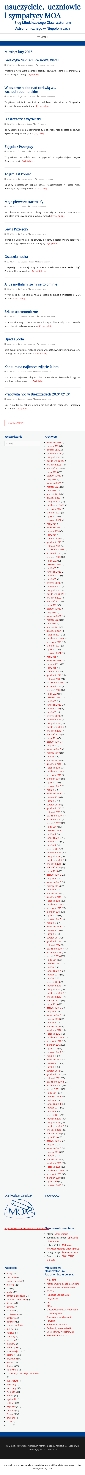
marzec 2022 (53, 619)
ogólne (10, 1354)
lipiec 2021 (52, 649)
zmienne (11, 1417)
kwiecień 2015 (54, 926)
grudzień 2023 (54, 542)
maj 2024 (51, 523)
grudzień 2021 (54, 630)
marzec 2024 (53, 531)
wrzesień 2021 (54, 642)
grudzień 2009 (54, 1163)
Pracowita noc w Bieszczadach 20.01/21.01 (38, 394)
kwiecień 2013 (54, 1015)
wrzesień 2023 (54, 553)
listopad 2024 (53, 501)
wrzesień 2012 (54, 1041)
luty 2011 (51, 1111)
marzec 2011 (53, 1107)
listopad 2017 (53, 812)
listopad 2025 (53, 457)
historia (10, 1284)
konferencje (13, 1314)
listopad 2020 (53, 679)
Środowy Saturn (70, 1252)
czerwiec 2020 (54, 697)
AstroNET (51, 1280)
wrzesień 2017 (54, 819)
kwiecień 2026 (54, 442)
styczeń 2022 (53, 627)
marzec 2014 (53, 974)
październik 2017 (55, 815)
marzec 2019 (53, 752)
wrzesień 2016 (54, 863)
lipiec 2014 (52, 959)
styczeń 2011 (53, 1115)
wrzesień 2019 (54, 730)
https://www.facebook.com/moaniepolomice (27, 1228)
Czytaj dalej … (34, 74)
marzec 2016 (53, 885)
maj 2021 (51, 656)
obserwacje (12, 1351)
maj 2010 (51, 1144)
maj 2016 (51, 878)
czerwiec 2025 (54, 475)
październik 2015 (55, 904)
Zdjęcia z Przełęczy (19, 146)
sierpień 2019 (54, 734)
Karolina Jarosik (26, 179)
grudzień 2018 (54, 763)
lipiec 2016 (52, 871)
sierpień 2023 (54, 557)
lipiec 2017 (52, 826)
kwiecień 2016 (54, 882)
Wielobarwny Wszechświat (60, 1331)
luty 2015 (51, 933)
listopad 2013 (53, 989)
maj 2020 (51, 701)
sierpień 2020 (54, 690)
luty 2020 (51, 712)
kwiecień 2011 (54, 1103)
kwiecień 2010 (54, 1148)
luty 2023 (51, 579)
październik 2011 (55, 1081)
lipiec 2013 (52, 1004)
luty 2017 (51, 845)
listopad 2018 (53, 767)
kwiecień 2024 (54, 527)
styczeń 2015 (53, 937)
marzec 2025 (53, 486)
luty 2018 (51, 800)
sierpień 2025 (54, 468)
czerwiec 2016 (54, 874)
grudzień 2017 (54, 808)
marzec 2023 (53, 575)
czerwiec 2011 (54, 1096)
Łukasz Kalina (26, 124)
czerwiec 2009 (54, 1185)
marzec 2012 (53, 1063)
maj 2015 (51, 922)
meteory (11, 1340)
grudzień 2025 (54, 453)
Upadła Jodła (14, 339)
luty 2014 (51, 978)
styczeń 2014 (53, 982)
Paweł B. (51, 1320)
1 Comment (41, 124)
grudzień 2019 (54, 719)
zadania (11, 1410)
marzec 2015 (53, 930)
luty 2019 (51, 756)
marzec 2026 (53, 446)
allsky (9, 1273)
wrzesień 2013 (54, 996)
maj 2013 (51, 1011)
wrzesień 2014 (54, 952)
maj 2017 (51, 834)
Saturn (10, 1362)
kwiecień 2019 (54, 749)
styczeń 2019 (53, 760)
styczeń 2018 (53, 804)
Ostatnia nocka (16, 256)
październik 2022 (55, 593)
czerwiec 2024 (54, 520)
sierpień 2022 (54, 601)
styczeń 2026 (53, 449)
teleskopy (11, 1384)
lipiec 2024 (52, 516)
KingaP (23, 206)
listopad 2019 (53, 723)
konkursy (11, 1321)
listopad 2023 (53, 546)
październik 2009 (55, 1170)
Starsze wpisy (16, 422)
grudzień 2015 (54, 896)
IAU (48, 1302)
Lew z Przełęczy (16, 229)
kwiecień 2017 (54, 837)
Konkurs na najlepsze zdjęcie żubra (31, 366)
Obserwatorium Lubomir (59, 1317)
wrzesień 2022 (54, 597)
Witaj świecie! (62, 1233)
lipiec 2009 (52, 1181)
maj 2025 (51, 479)
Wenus (10, 1395)
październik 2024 (55, 505)
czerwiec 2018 (54, 786)
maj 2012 (51, 1055)
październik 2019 (55, 727)
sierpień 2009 (54, 1177)
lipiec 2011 (52, 1092)
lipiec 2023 (52, 560)
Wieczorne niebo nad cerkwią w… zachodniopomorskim (30, 89)
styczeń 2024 (53, 538)
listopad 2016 (53, 856)
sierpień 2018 (54, 778)
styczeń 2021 (53, 671)
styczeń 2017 (53, 849)
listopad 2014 (53, 945)
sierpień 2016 (54, 867)
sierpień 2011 (54, 1089)
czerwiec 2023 (54, 564)
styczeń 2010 (53, 1159)
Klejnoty (11, 1303)
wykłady (11, 1403)
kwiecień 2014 (54, 970)
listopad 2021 (53, 634)
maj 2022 (51, 612)
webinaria (12, 1391)
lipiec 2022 (52, 605)
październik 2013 (55, 993)
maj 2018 (51, 789)
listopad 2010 (53, 1122)
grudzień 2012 (54, 1030)
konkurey (11, 1317)
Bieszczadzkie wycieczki (23, 119)
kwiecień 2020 (54, 704)
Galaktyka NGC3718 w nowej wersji (32, 60)
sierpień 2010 (54, 1133)
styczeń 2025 (53, 494)
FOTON (50, 1291)
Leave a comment (46, 65)
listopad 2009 (53, 1166)
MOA (49, 1306)
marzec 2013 (53, 1019)
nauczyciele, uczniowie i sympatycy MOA (42, 11)
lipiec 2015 (52, 915)
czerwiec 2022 (54, 608)
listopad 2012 (53, 1033)
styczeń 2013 (53, 1026)
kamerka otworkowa (17, 1299)
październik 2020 (55, 682)
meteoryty (12, 1347)
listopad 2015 (53, 900)
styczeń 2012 (53, 1070)
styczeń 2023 (53, 582)
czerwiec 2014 (54, 963)
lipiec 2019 (52, 738)
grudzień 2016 (54, 852)
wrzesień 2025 (54, 464)
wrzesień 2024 (54, 509)
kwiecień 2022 (54, 616)
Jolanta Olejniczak (27, 96)
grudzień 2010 (54, 1118)
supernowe (12, 1380)
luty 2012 (51, 1066)
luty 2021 (51, 667)
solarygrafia (12, 1369)
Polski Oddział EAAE (57, 1324)
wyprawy (11, 1406)
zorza (9, 1421)
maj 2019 (51, 745)
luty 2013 (51, 1022)
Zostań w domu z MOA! (58, 1335)
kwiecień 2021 (54, 660)
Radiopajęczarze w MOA (59, 1328)
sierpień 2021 (54, 645)
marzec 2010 (53, 1152)
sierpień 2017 (54, 823)
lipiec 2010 (52, 1137)
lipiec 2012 (52, 1048)
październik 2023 (55, 549)
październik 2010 (55, 1126)
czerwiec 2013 (54, 1007)
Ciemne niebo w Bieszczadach (62, 1287)
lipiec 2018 (52, 782)
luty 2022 (51, 623)
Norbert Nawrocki (27, 316)
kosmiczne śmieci (15, 1325)
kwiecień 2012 (54, 1059)
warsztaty (11, 1388)
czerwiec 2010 (54, 1140)
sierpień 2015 (54, 911)
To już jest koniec (18, 174)
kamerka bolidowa (16, 1295)
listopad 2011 (53, 1078)
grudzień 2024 (54, 497)
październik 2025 (55, 460)
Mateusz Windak (27, 65)
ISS (8, 1288)
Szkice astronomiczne (21, 311)
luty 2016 (51, 889)
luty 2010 (51, 1155)
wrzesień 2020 (54, 686)
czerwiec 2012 (54, 1052)
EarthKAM (12, 1277)
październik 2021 (55, 638)
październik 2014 (55, 948)
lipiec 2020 (52, 693)
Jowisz (10, 1292)
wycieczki (11, 1399)
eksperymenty (14, 1281)
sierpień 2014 (54, 956)
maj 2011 (51, 1100)
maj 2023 (51, 568)
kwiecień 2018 (54, 793)
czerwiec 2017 (54, 830)
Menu (44, 37)
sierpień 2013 (54, 1000)
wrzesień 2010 (54, 1129)
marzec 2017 (53, 841)
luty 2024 (51, 534)
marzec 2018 (53, 797)
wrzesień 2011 (54, 1085)
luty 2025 (51, 490)
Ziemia (10, 1414)
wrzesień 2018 (54, 775)
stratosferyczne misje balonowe (23, 1373)
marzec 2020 (53, 708)
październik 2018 (55, 771)
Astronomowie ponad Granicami (63, 1283)
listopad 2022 (53, 590)
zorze (9, 1425)
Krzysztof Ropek (27, 261)
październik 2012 (55, 1037)
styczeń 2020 (53, 715)
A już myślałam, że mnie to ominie (31, 284)
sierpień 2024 (54, 512)
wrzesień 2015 (54, 908)
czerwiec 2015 (54, 919)
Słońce (10, 1366)
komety (10, 1306)
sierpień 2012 (54, 1044)
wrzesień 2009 (54, 1174)
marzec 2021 (53, 664)
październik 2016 (55, 860)
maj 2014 (51, 967)
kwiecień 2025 (54, 483)
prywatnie (12, 1358)
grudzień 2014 (54, 941)
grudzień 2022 (54, 586)
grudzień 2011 (54, 1074)
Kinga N (23, 151)
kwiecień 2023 (54, 571)
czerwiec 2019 (54, 741)
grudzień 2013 (54, 985)
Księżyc (10, 1329)
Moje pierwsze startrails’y (24, 201)
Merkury (11, 1336)
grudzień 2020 (54, 675)
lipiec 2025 (52, 472)
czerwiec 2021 (54, 653)
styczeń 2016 (53, 893)
